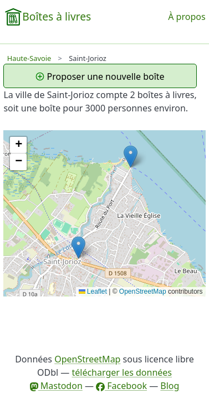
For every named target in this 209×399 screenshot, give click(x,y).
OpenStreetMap (142, 291)
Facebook (121, 386)
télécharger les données (122, 372)
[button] (78, 247)
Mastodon (56, 386)
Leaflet (93, 291)
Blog (169, 386)
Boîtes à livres (56, 16)
